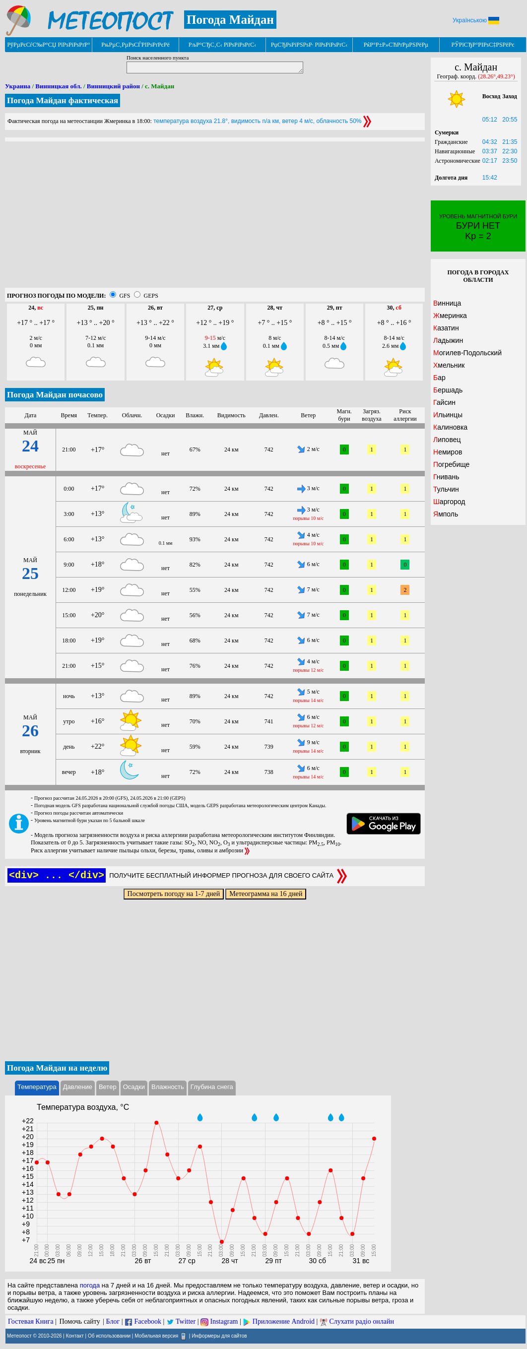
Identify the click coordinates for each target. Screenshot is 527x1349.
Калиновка (450, 427)
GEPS (150, 295)
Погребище (451, 464)
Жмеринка (450, 316)
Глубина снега (212, 1087)
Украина (17, 86)
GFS (124, 295)
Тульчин (446, 489)
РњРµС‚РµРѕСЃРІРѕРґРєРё (135, 44)
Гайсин (444, 402)
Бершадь (447, 390)
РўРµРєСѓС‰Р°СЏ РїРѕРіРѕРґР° (48, 44)
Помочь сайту (79, 1321)
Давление (77, 1087)
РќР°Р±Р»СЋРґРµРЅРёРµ (396, 44)
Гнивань (446, 477)
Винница (447, 303)
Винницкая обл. (58, 86)
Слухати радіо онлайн (361, 1321)
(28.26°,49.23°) (496, 76)
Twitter (186, 1321)
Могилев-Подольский (467, 353)
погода (90, 1285)
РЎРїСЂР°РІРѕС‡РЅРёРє (483, 44)
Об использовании (109, 1336)
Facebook (147, 1321)
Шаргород (449, 502)
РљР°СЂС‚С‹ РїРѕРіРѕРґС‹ (223, 44)
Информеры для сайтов (219, 1336)
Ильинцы (447, 415)
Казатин (446, 328)
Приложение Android (284, 1321)
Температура (37, 1087)
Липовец (447, 440)
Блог (113, 1321)
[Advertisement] (215, 218)
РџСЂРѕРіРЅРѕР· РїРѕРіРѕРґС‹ (309, 44)
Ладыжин (448, 340)
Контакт (75, 1336)
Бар (439, 378)
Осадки (134, 1087)
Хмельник (448, 365)
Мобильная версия (156, 1336)
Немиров (447, 452)
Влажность (167, 1087)
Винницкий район (113, 86)
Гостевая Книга (31, 1321)
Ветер (108, 1087)
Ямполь (445, 514)
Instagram (224, 1321)
